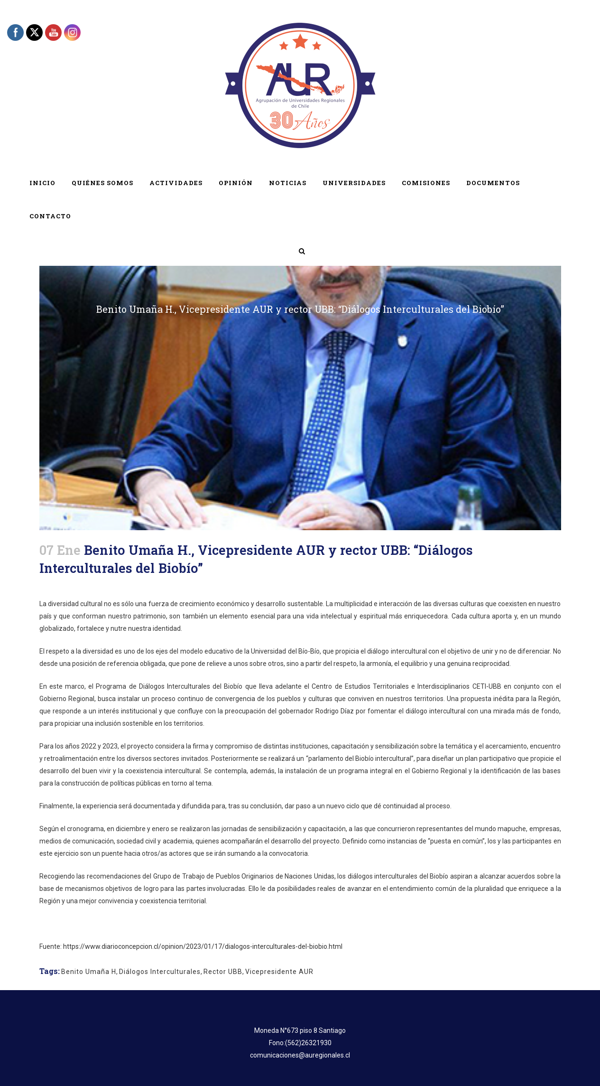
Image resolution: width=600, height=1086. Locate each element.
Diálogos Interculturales (160, 971)
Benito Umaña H (88, 971)
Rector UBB (222, 971)
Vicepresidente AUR (279, 971)
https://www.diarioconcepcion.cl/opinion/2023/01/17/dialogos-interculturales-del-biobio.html (202, 946)
